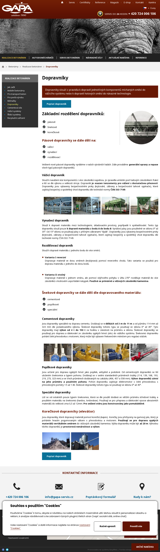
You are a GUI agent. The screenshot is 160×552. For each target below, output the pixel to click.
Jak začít (11, 87)
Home (62, 2)
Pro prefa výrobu (16, 97)
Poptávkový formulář (101, 497)
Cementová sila (15, 107)
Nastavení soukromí (18, 537)
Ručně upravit (107, 526)
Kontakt (139, 2)
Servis (72, 2)
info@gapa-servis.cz (59, 497)
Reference (100, 2)
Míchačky (12, 100)
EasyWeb (113, 549)
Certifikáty (85, 2)
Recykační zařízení (16, 118)
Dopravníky (13, 104)
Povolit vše (136, 526)
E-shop (127, 2)
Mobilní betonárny (16, 90)
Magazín (114, 2)
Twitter (7, 549)
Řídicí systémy (14, 114)
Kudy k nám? (142, 497)
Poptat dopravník (56, 103)
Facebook (3, 549)
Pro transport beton (17, 94)
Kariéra (152, 2)
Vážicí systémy (14, 111)
